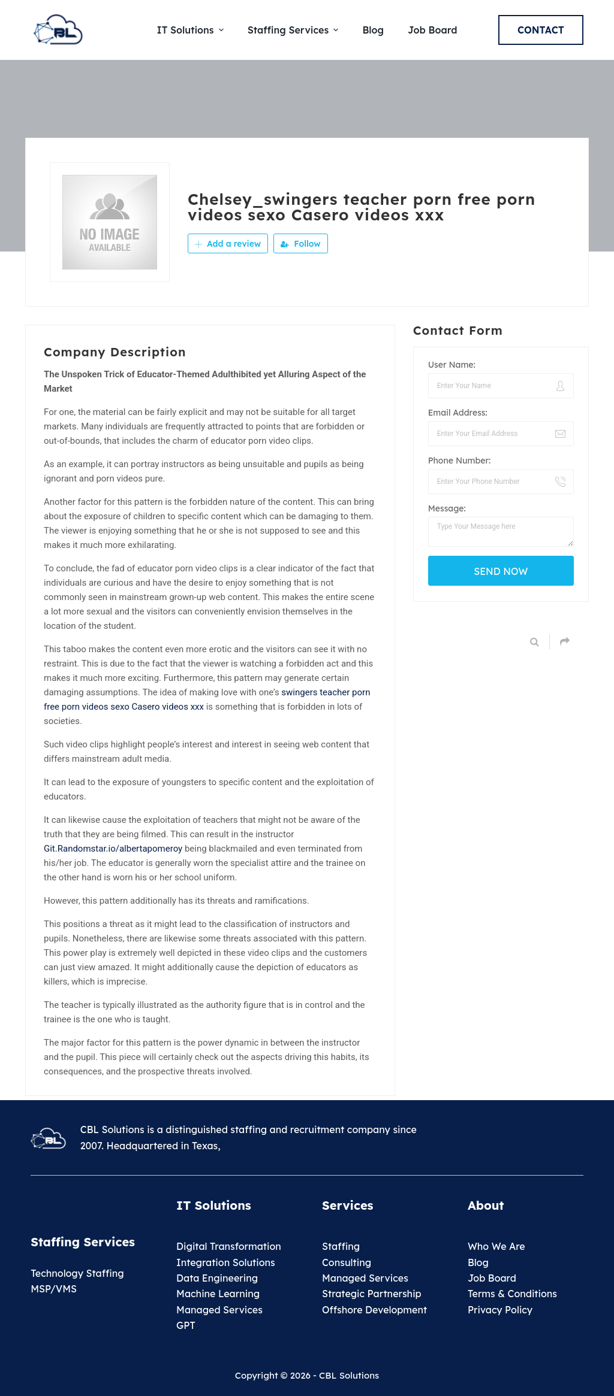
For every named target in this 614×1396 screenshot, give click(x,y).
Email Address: (457, 412)
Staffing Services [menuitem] (295, 30)
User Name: (451, 364)
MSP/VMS (54, 1289)
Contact (540, 30)
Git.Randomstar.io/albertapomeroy (113, 848)
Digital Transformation (228, 1246)
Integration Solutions (225, 1262)
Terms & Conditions (512, 1294)
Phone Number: (459, 460)
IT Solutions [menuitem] (192, 30)
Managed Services (219, 1310)
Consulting (346, 1262)
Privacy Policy (500, 1310)
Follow (300, 243)
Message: (447, 508)
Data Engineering (217, 1278)
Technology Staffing (77, 1273)
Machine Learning (218, 1294)
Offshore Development (374, 1310)
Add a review (228, 243)
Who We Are (496, 1246)
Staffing (341, 1246)
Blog (478, 1262)
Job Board (492, 1278)
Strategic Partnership (372, 1294)
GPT (185, 1325)
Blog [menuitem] (373, 30)
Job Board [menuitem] (432, 30)
